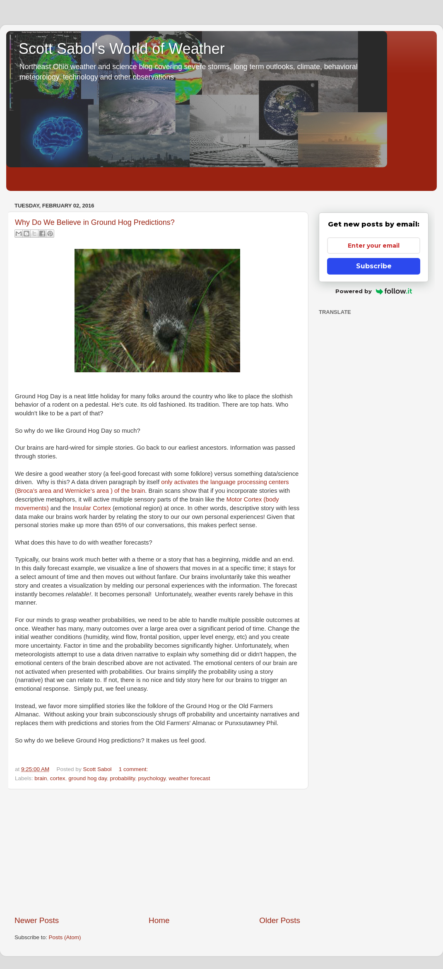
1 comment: (133, 769)
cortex (57, 778)
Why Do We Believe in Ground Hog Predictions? (95, 222)
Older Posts (279, 920)
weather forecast (189, 778)
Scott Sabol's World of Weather (122, 48)
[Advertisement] (157, 852)
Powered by (373, 291)
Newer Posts (36, 920)
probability (122, 778)
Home (159, 920)
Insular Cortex (91, 508)
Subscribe (374, 266)
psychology (152, 778)
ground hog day (87, 778)
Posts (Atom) (65, 937)
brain (40, 778)
